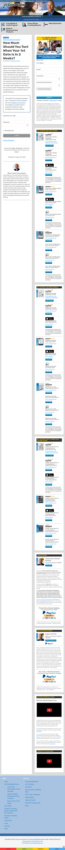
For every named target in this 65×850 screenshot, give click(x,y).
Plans (6, 829)
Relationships (29, 797)
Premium (7, 826)
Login (6, 823)
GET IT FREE (49, 145)
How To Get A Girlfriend (32, 794)
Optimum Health (30, 800)
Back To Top (39, 841)
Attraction (28, 787)
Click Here (52, 100)
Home (6, 781)
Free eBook (8, 806)
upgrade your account (18, 103)
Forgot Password (8, 140)
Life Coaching (29, 784)
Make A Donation (55, 23)
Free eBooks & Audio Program (12, 24)
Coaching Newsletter (31, 781)
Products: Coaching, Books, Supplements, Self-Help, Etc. (11, 811)
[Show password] (59, 79)
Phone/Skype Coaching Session (34, 24)
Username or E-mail (9, 116)
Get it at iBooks (49, 204)
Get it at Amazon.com (50, 157)
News (27, 805)
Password (6, 122)
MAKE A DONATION (51, 640)
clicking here (39, 730)
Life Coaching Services (11, 784)
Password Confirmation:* (44, 82)
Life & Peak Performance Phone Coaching (13, 789)
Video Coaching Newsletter (11, 40)
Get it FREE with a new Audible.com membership (51, 142)
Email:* (38, 69)
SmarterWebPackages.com (36, 843)
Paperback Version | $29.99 (52, 258)
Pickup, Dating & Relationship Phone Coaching (13, 796)
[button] (31, 16)
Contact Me (8, 820)
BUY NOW (49, 160)
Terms (33, 841)
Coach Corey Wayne (15, 60)
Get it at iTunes (49, 172)
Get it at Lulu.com (49, 217)
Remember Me (8, 130)
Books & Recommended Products (12, 30)
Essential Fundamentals (32, 803)
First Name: (40, 63)
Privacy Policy (26, 841)
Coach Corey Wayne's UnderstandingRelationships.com (13, 5)
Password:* (40, 76)
